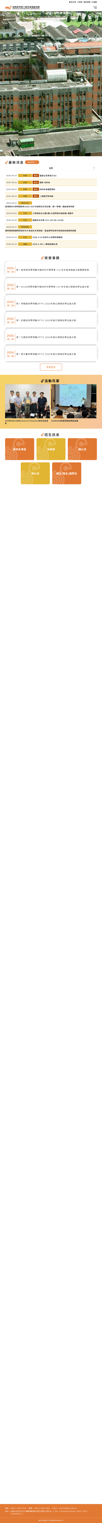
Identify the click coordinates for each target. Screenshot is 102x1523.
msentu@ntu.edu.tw (68, 1508)
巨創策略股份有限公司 (55, 1520)
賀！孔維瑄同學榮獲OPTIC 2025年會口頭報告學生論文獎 (46, 337)
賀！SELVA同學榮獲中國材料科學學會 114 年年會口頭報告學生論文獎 (52, 286)
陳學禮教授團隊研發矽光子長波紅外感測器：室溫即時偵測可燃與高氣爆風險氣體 (40, 230)
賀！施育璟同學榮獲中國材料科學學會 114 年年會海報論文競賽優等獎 (52, 269)
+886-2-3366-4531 (18, 1508)
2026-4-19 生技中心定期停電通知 (48, 237)
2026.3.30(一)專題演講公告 (45, 244)
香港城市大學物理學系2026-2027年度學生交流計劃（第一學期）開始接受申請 (39, 206)
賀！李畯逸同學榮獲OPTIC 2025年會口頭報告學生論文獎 (46, 303)
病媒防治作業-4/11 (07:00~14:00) (48, 220)
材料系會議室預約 (47, 189)
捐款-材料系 (45, 182)
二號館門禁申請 (46, 196)
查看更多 (32, 162)
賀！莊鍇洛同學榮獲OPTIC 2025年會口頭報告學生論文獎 (46, 320)
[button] (7, 404)
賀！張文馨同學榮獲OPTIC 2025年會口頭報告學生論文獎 (46, 353)
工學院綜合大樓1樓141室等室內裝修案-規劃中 (53, 213)
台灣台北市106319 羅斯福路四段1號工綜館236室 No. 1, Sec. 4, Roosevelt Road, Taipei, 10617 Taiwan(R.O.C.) (49, 1512)
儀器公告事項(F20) (48, 175)
